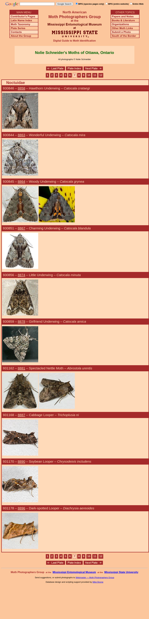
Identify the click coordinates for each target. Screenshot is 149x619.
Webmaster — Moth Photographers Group (95, 577)
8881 (21, 368)
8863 (21, 135)
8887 (21, 415)
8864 (21, 181)
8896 (21, 508)
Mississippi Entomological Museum (74, 572)
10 (88, 75)
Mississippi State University (121, 572)
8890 (21, 461)
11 (94, 75)
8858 (21, 88)
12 (100, 75)
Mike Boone (97, 582)
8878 (21, 321)
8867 (21, 228)
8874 (21, 275)
